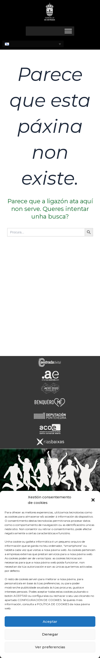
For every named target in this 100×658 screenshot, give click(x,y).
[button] (93, 500)
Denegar (50, 634)
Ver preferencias (50, 647)
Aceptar (50, 621)
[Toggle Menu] (68, 31)
